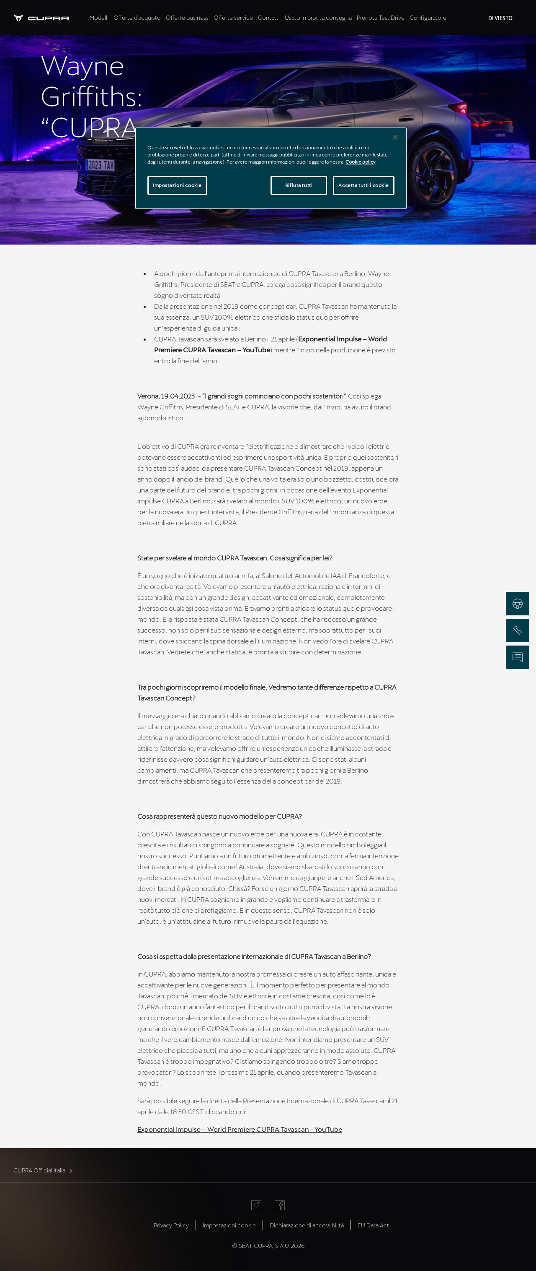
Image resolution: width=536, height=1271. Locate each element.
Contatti (269, 17)
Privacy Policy (171, 1225)
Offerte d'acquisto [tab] (137, 17)
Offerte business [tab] (187, 17)
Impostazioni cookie (229, 1225)
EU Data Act (373, 1225)
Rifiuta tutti (298, 185)
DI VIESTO (500, 18)
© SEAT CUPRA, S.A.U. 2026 (268, 1245)
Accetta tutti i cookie (363, 185)
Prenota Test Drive (381, 17)
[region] (271, 168)
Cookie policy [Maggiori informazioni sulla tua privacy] (360, 161)
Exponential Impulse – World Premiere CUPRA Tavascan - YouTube (239, 1129)
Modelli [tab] (99, 17)
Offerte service (233, 17)
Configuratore (428, 17)
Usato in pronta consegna (318, 17)
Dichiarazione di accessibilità (307, 1225)
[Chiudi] (395, 137)
